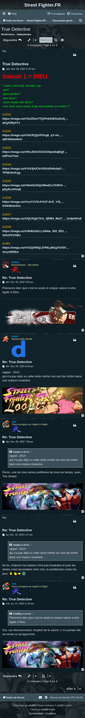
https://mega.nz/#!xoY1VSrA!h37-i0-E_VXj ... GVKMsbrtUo (33, 203)
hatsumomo (24, 34)
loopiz (15, 336)
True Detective (15, 29)
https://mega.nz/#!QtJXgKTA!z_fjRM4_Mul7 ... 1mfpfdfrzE (42, 218)
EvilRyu (15, 262)
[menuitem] (12, 13)
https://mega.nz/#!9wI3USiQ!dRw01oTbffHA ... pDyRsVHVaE (34, 187)
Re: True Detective (17, 278)
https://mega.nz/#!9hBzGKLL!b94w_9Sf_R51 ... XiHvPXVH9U (34, 233)
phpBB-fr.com (48, 709)
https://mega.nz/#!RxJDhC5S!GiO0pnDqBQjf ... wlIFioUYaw (34, 154)
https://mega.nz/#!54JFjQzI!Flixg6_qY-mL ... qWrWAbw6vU (32, 137)
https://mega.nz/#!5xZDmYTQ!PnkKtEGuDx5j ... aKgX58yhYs (35, 120)
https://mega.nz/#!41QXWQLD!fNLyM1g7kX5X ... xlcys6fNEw (35, 249)
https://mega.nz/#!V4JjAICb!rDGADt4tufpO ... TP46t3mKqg (33, 170)
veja (14, 421)
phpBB (32, 705)
